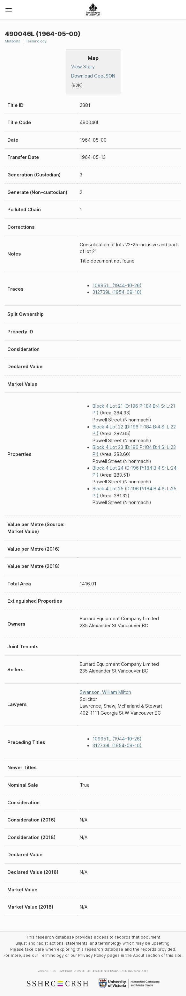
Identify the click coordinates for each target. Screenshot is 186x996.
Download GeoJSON (93, 75)
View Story (83, 66)
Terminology (36, 41)
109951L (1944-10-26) (117, 285)
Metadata (12, 41)
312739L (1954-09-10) (117, 292)
